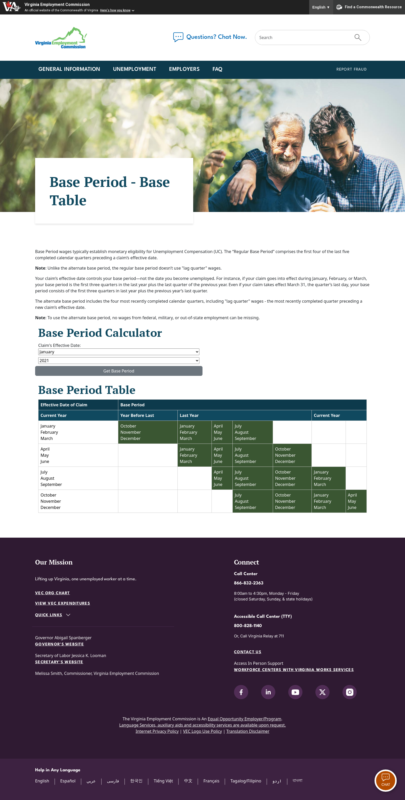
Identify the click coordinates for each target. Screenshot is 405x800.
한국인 (136, 780)
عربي (91, 781)
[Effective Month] (118, 351)
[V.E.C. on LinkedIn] (268, 692)
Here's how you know (115, 10)
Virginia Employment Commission (57, 4)
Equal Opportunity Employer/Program (244, 719)
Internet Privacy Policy (157, 731)
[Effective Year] (118, 360)
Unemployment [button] (134, 69)
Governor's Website (59, 644)
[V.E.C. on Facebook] (241, 692)
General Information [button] (69, 69)
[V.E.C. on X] (322, 692)
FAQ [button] (217, 69)
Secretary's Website (59, 662)
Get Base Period (118, 371)
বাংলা (297, 780)
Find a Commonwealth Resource (369, 7)
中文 (188, 780)
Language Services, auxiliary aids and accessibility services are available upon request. (202, 725)
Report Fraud (352, 70)
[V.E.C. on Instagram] (349, 692)
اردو (277, 781)
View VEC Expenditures (62, 604)
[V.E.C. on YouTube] (295, 692)
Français (211, 781)
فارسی (113, 781)
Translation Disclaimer (247, 731)
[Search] (301, 37)
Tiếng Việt (163, 781)
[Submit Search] (358, 37)
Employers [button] (184, 69)
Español (67, 781)
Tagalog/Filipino (245, 781)
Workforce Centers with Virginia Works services (294, 670)
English (321, 7)
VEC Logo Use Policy (202, 731)
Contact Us (247, 652)
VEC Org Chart (52, 593)
